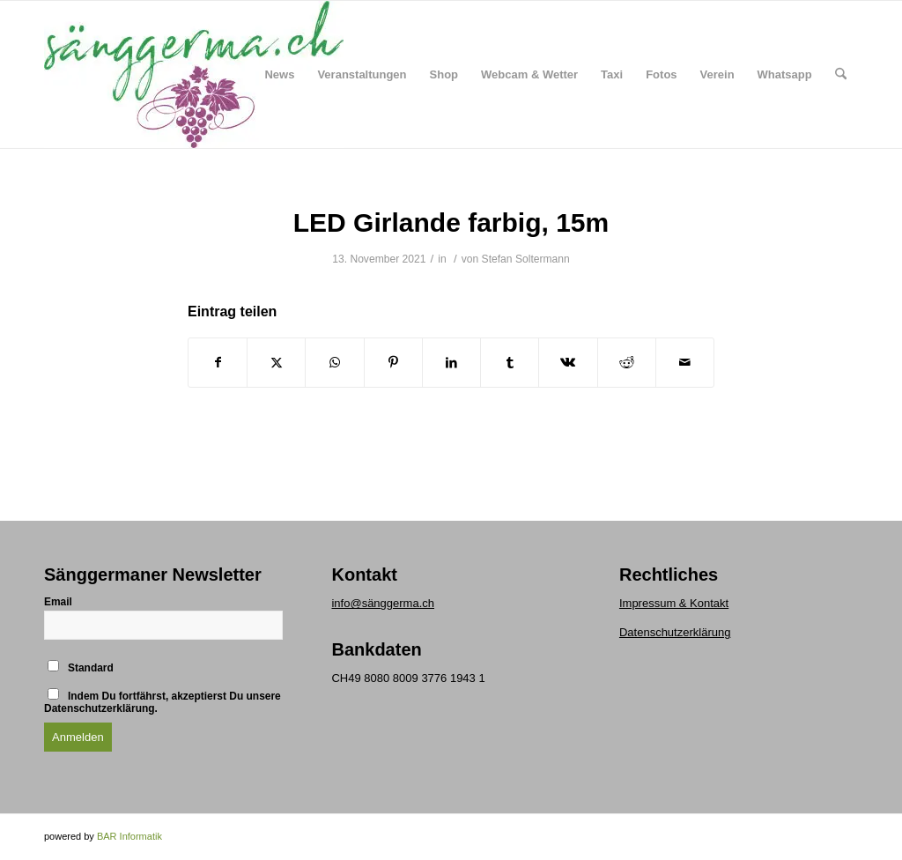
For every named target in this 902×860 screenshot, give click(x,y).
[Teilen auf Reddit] (626, 362)
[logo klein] (194, 74)
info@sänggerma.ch (382, 603)
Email (58, 602)
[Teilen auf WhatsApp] (334, 362)
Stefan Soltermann (526, 259)
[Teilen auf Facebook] (218, 362)
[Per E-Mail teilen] (684, 362)
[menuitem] (279, 74)
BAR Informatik (129, 836)
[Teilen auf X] (276, 362)
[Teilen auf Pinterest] (393, 362)
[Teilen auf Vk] (567, 362)
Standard (81, 667)
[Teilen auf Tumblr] (509, 362)
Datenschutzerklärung (674, 632)
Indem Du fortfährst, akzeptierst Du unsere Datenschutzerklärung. (162, 701)
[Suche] (841, 74)
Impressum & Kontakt (673, 603)
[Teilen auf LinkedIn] (451, 362)
